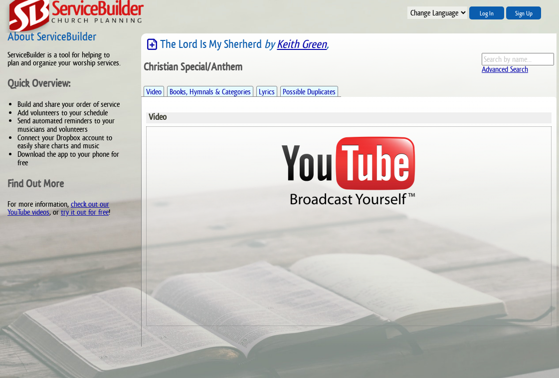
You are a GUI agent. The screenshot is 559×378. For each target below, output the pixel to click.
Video (154, 91)
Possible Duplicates (309, 91)
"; (437, 12)
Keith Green (302, 44)
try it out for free (85, 212)
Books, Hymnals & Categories (210, 91)
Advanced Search (505, 69)
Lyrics (267, 91)
